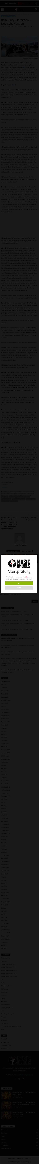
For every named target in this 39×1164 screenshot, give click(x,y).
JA (19, 583)
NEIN (19, 587)
